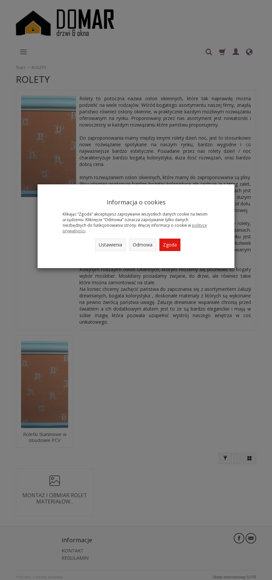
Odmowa (142, 245)
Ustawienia (110, 245)
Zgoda (170, 245)
